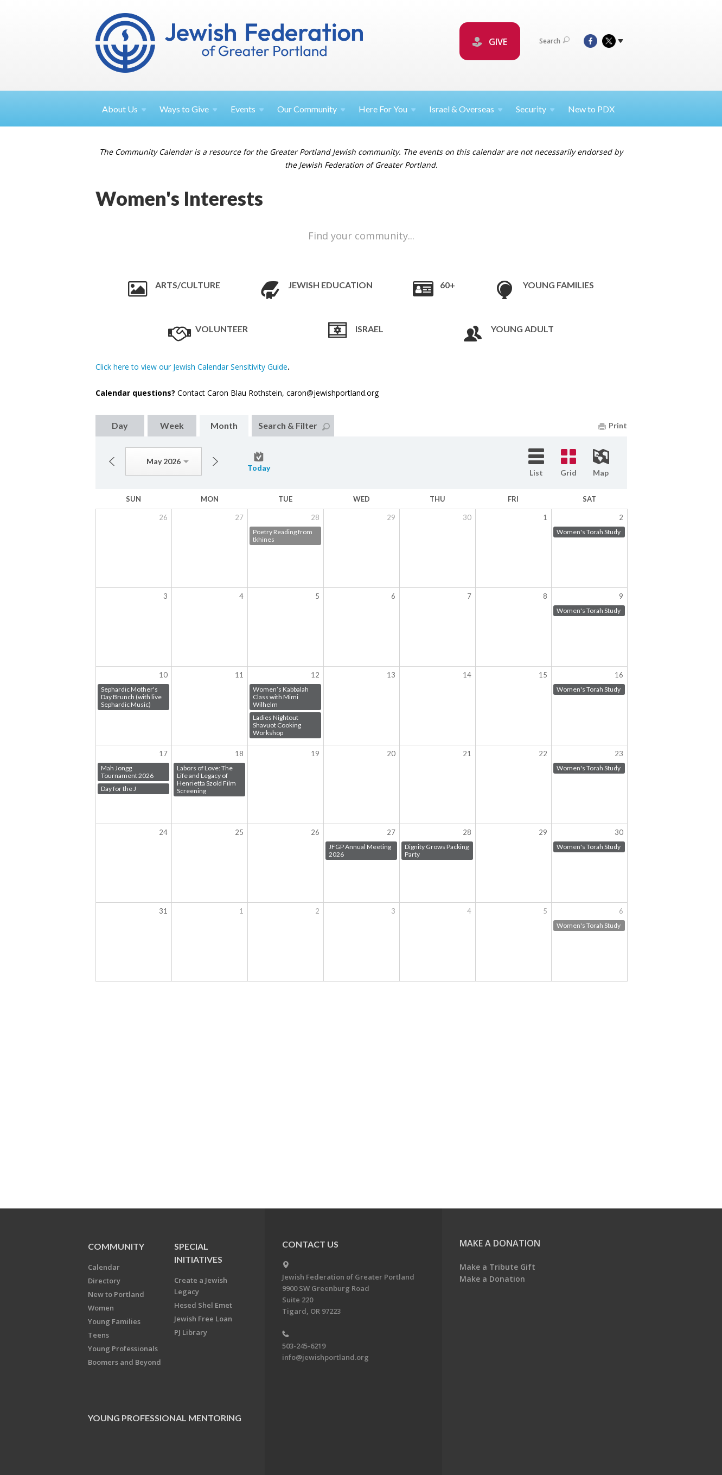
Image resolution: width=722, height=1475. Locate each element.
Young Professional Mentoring (164, 1418)
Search (554, 41)
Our (311, 109)
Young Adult (522, 329)
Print (612, 425)
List (536, 462)
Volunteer (221, 329)
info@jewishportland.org (325, 1357)
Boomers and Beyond (124, 1362)
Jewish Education (330, 285)
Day (120, 425)
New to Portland (116, 1294)
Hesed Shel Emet (203, 1305)
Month (224, 425)
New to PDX (591, 109)
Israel (369, 329)
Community (116, 1246)
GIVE (489, 41)
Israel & (466, 109)
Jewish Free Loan (203, 1319)
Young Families (558, 285)
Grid (568, 463)
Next (215, 461)
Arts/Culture (187, 285)
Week (172, 425)
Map (601, 463)
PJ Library (190, 1332)
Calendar (104, 1267)
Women (101, 1308)
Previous (111, 461)
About (124, 109)
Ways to (188, 109)
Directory (104, 1281)
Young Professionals (123, 1348)
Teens (98, 1335)
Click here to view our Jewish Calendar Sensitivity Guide (191, 367)
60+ (447, 285)
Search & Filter (294, 425)
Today (258, 462)
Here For (387, 109)
